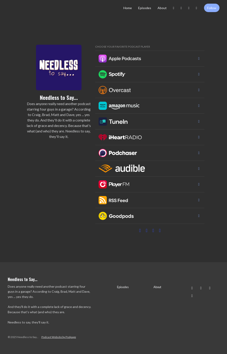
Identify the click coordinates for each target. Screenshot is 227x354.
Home (127, 8)
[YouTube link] (196, 8)
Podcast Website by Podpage (58, 337)
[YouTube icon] (192, 296)
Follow (211, 8)
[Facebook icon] (201, 288)
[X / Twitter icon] (210, 288)
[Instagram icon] (192, 288)
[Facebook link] (181, 8)
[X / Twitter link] (189, 8)
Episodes (144, 8)
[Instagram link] (174, 8)
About (162, 8)
